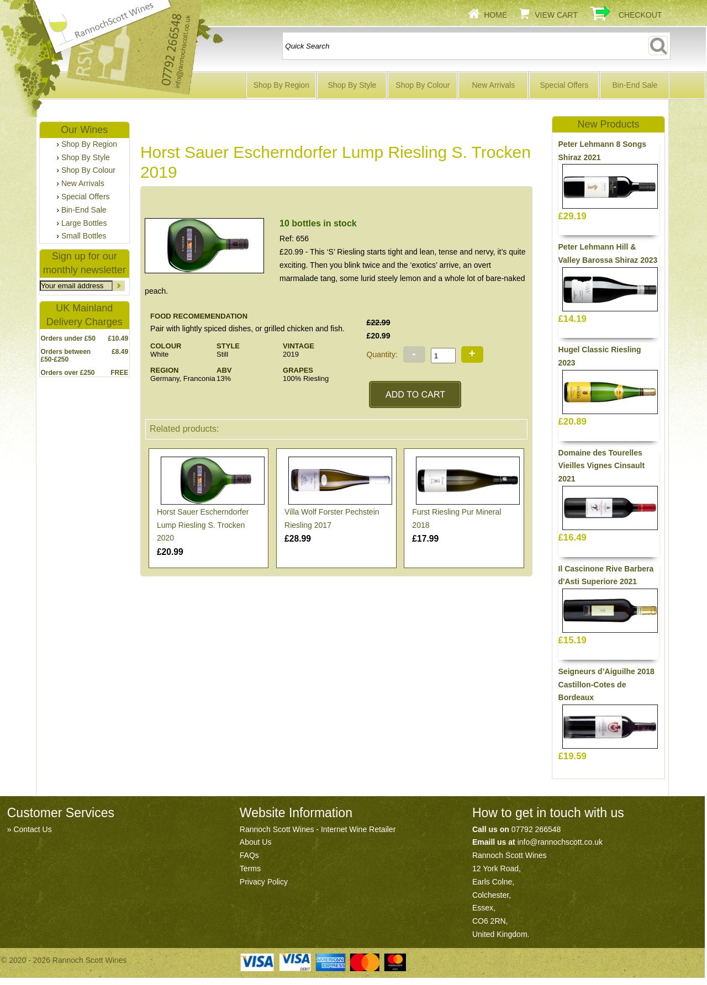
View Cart (556, 14)
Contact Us (32, 829)
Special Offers (564, 85)
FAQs (249, 855)
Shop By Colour (422, 85)
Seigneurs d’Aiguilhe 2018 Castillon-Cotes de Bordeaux (606, 684)
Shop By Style (352, 85)
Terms (250, 868)
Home (495, 14)
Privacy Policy (264, 881)
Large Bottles (84, 223)
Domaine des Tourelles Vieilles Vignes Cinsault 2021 (601, 466)
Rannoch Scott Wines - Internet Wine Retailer (317, 829)
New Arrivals (493, 85)
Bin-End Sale (634, 85)
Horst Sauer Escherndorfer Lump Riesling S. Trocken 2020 (203, 525)
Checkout (640, 14)
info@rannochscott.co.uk (560, 842)
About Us (256, 842)
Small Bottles (84, 235)
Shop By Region (281, 85)
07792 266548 (536, 829)
